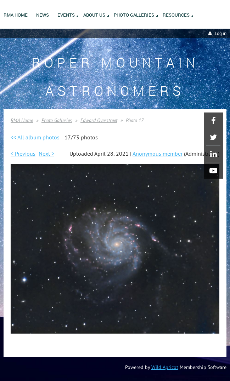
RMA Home (22, 120)
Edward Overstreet (98, 120)
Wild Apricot (164, 367)
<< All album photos (35, 137)
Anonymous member (158, 153)
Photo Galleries (56, 120)
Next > (46, 153)
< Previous (23, 153)
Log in (220, 33)
